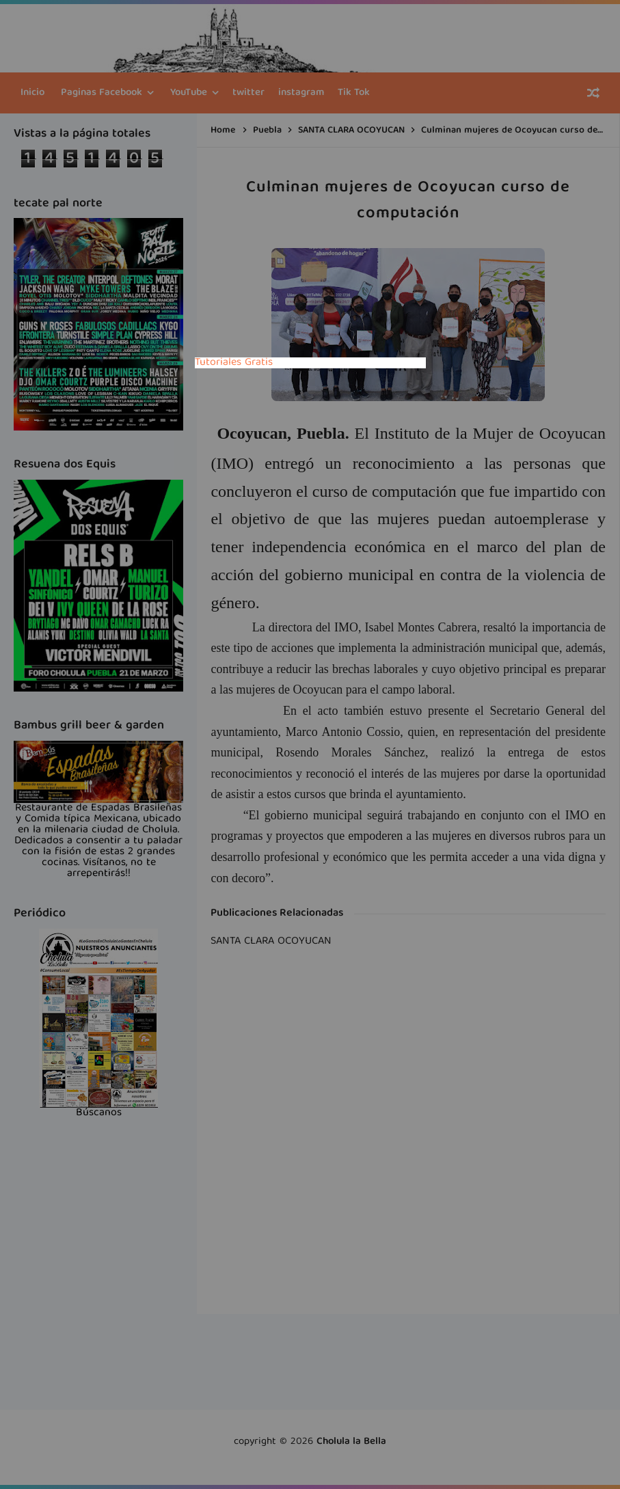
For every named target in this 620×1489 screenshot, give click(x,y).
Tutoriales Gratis (234, 362)
